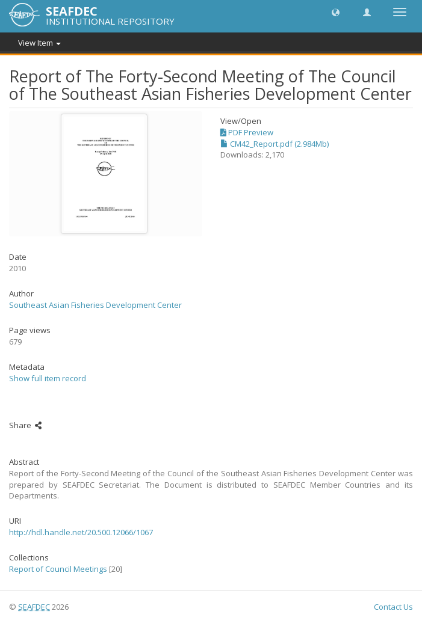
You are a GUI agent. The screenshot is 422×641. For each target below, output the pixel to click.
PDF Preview (246, 132)
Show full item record (47, 378)
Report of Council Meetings (58, 568)
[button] (335, 12)
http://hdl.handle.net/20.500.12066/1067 (81, 532)
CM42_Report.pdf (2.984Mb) (274, 143)
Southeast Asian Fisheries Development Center (95, 304)
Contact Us (393, 606)
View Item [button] (39, 42)
